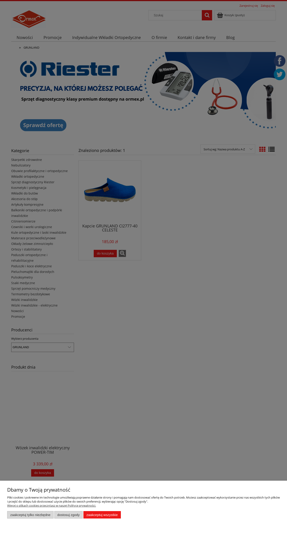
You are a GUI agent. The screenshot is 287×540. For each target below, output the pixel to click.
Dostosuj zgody (68, 515)
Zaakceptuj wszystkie (102, 515)
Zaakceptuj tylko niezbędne (30, 515)
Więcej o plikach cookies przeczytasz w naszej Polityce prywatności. (51, 505)
